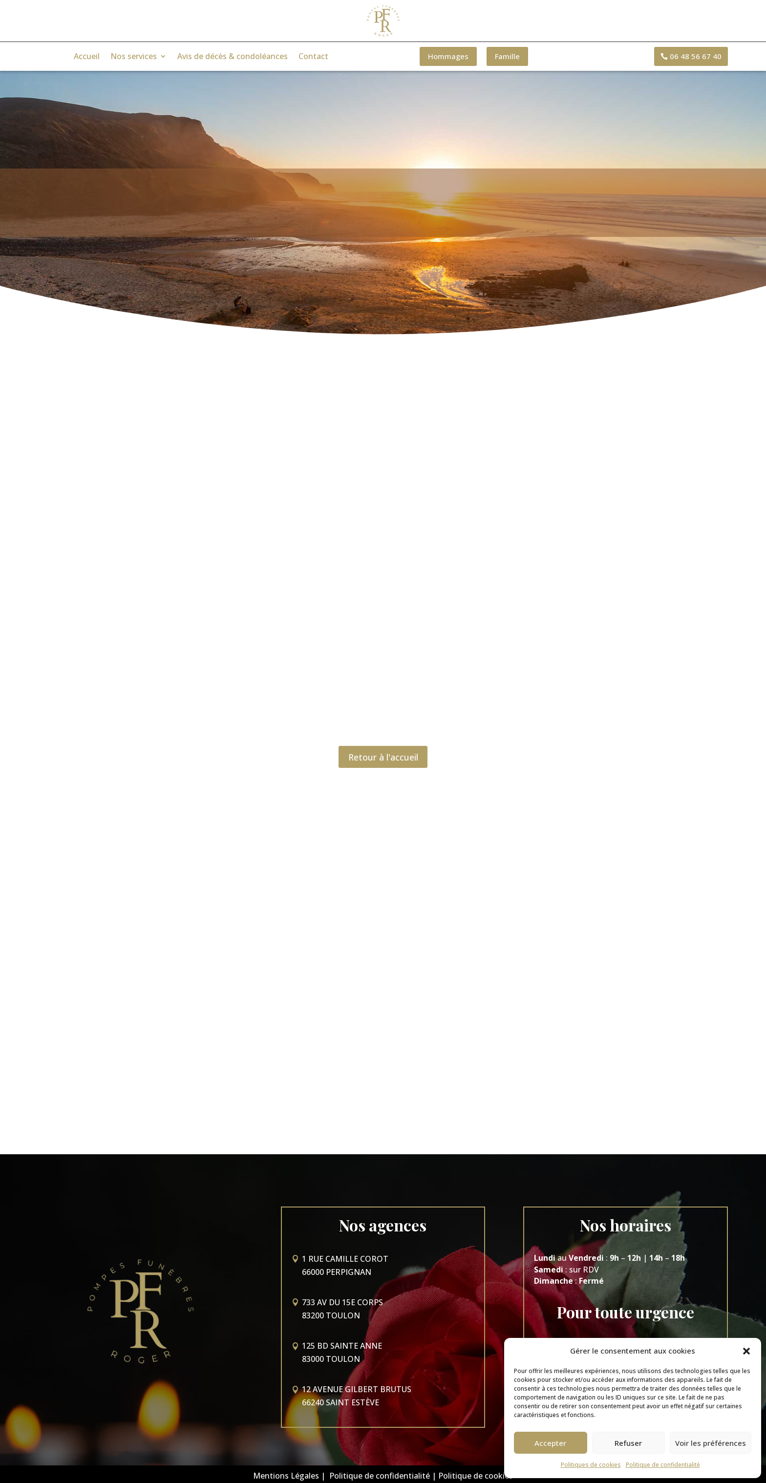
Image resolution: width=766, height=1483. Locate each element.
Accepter (550, 1443)
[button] (746, 1351)
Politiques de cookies (591, 1465)
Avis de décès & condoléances (232, 57)
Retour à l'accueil (383, 757)
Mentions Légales (286, 1472)
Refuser (628, 1443)
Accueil (87, 57)
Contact (313, 57)
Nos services (133, 57)
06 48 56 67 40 (696, 56)
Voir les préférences (710, 1443)
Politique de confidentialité (663, 1465)
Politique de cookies (475, 1472)
